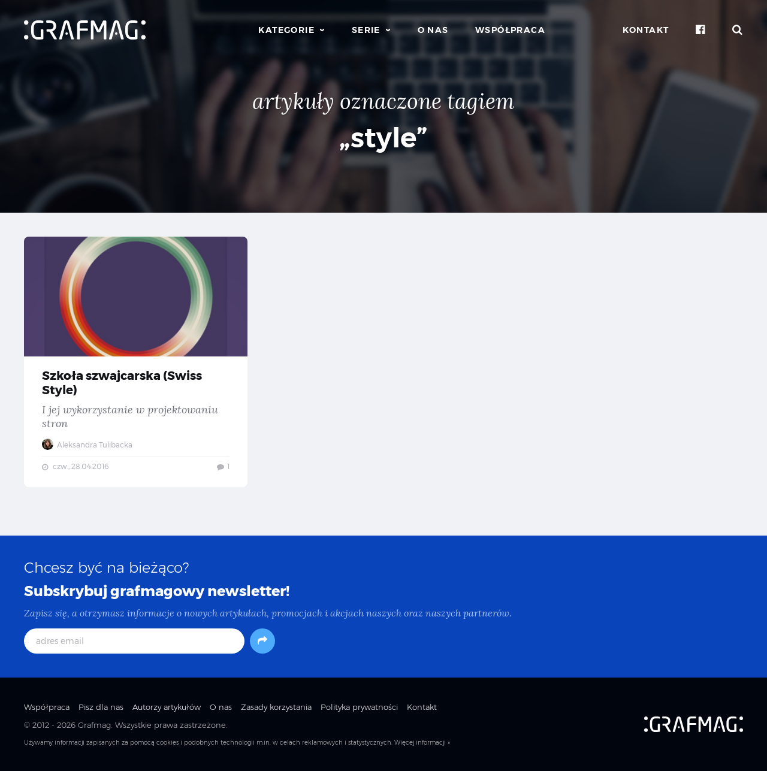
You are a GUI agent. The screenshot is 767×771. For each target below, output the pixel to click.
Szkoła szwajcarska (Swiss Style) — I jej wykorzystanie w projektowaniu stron (135, 362)
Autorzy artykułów (166, 707)
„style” (383, 137)
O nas (433, 30)
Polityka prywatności (359, 707)
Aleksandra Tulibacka (87, 444)
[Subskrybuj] (262, 641)
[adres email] (134, 641)
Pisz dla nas (100, 707)
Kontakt (646, 30)
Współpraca (510, 30)
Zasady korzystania (276, 707)
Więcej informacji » (422, 742)
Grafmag (94, 725)
